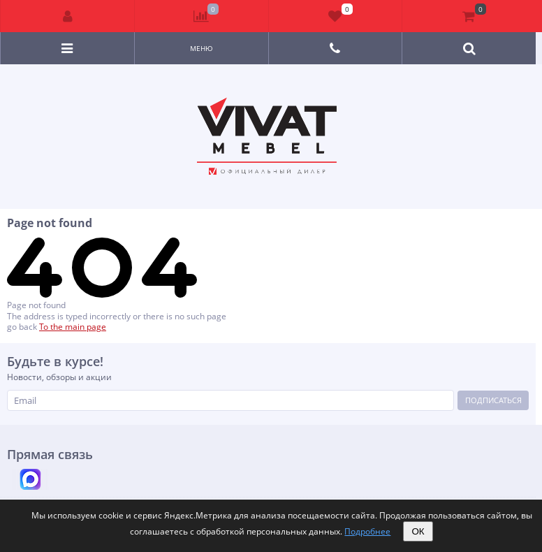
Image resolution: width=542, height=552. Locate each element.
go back (22, 327)
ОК (417, 531)
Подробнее (367, 531)
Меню (201, 48)
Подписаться (493, 400)
